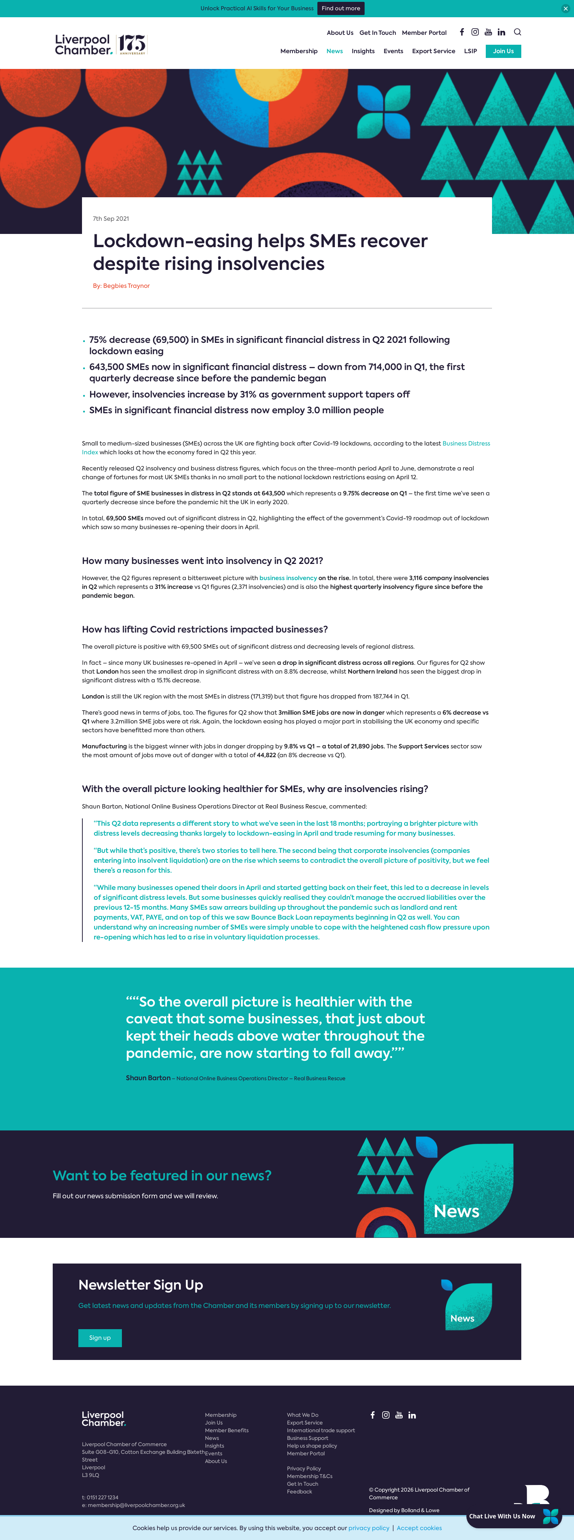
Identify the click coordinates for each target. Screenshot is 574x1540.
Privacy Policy (304, 1468)
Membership (299, 51)
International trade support (321, 1430)
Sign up (100, 1338)
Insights (363, 51)
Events (393, 51)
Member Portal (424, 33)
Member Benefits (227, 1430)
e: (133, 1505)
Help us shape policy (312, 1445)
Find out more (341, 8)
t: (100, 1497)
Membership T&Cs (309, 1476)
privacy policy (369, 1528)
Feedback (299, 1491)
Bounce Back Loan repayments (302, 917)
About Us (340, 33)
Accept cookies (419, 1528)
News (335, 51)
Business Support (307, 1438)
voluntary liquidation (248, 937)
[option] (287, 1038)
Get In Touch (377, 33)
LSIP (470, 51)
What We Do (302, 1415)
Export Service (433, 51)
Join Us (503, 51)
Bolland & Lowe (420, 1510)
